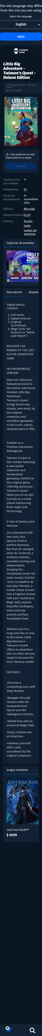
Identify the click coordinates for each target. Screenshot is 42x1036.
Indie (27, 225)
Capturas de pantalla (20, 243)
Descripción (14, 292)
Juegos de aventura (30, 232)
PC (25, 189)
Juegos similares (17, 770)
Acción (28, 221)
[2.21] (27, 215)
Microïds (29, 209)
